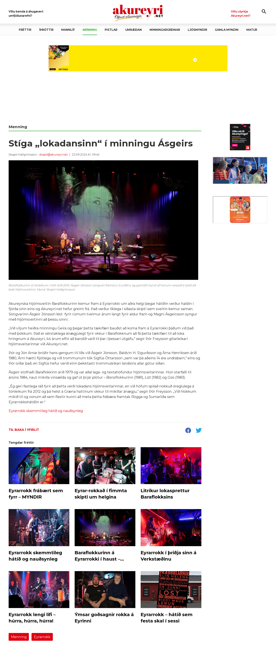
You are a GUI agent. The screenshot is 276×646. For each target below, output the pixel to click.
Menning (19, 637)
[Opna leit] (264, 11)
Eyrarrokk (42, 637)
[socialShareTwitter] (198, 431)
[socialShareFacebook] (188, 431)
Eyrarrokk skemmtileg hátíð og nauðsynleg (46, 411)
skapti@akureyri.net (53, 154)
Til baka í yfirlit (24, 430)
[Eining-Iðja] (240, 255)
